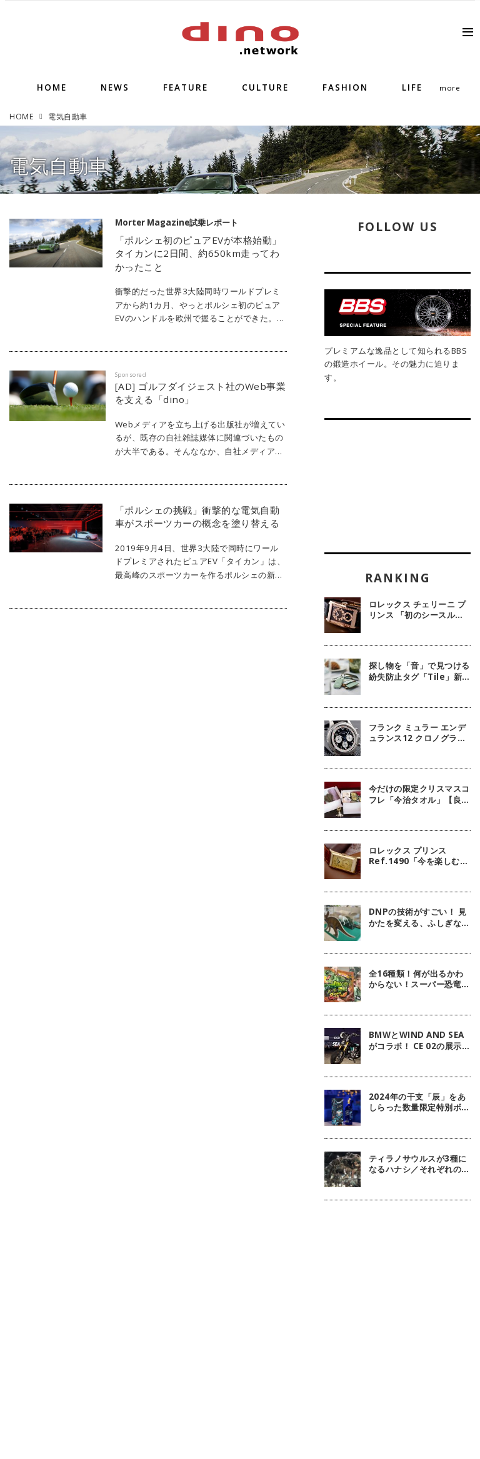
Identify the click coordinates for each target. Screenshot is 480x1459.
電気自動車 (58, 165)
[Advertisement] (397, 1287)
